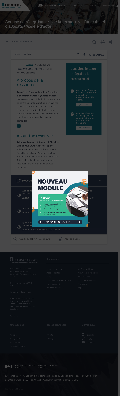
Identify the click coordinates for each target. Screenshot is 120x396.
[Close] (86, 169)
